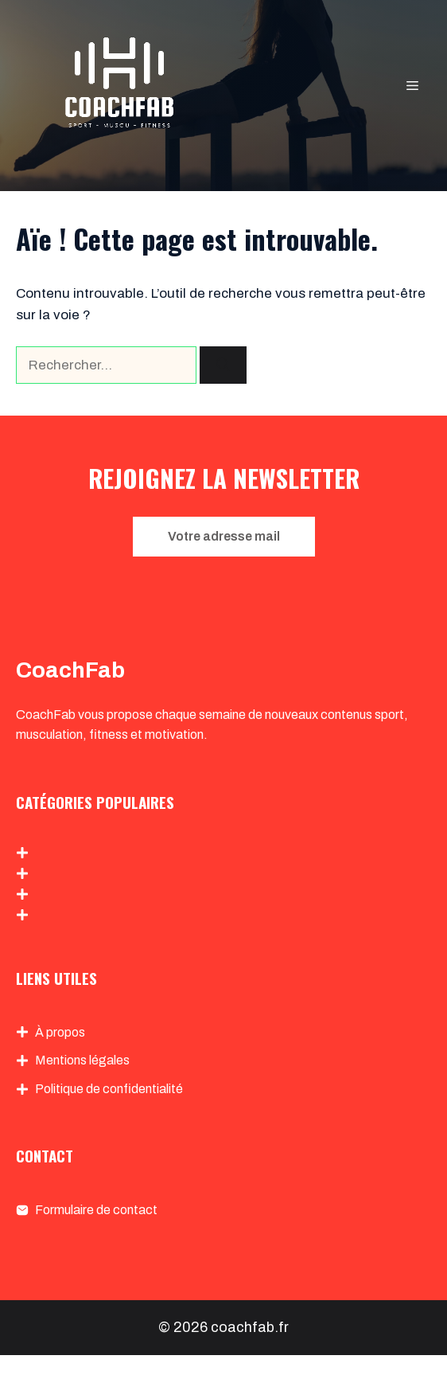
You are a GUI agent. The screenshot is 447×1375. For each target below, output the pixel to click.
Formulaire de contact (96, 1210)
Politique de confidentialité (109, 1089)
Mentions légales (82, 1060)
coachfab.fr (250, 1327)
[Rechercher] (223, 365)
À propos (60, 1032)
